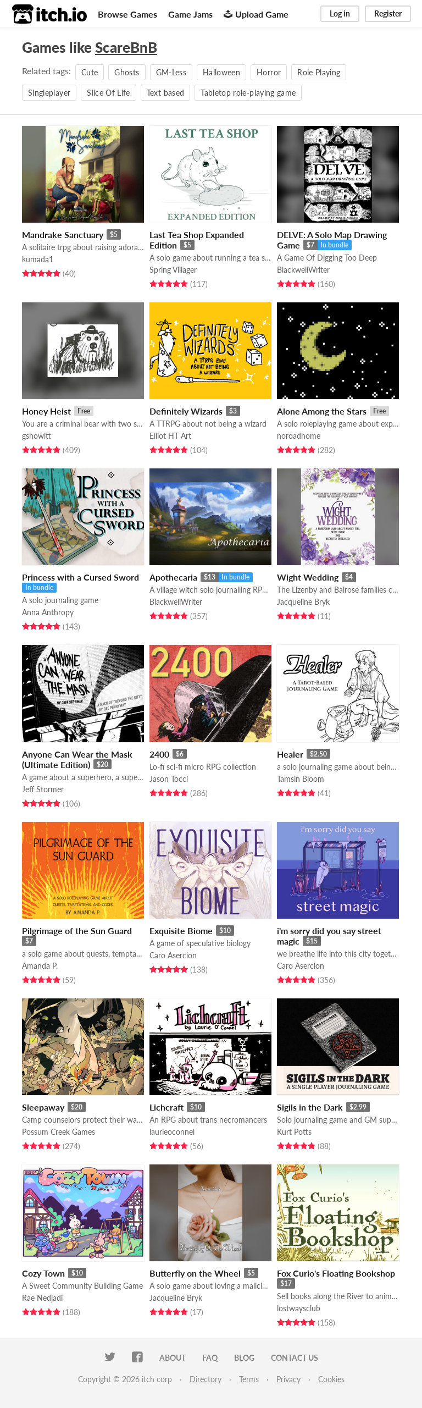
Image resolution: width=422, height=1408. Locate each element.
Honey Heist (46, 411)
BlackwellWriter (303, 269)
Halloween (221, 72)
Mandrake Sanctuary (62, 234)
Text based (166, 92)
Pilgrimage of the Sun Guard (77, 930)
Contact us (294, 1357)
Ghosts (126, 72)
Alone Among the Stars (322, 411)
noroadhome (298, 435)
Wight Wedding (307, 577)
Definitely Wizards (186, 411)
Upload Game (256, 14)
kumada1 (37, 259)
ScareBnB (126, 47)
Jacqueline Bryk (303, 601)
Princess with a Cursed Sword (80, 577)
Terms (249, 1379)
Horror (269, 72)
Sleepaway (43, 1107)
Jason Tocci (168, 778)
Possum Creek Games (58, 1131)
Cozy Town (43, 1273)
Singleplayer (49, 92)
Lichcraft (166, 1107)
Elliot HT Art (170, 435)
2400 (159, 754)
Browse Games (127, 14)
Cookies (331, 1379)
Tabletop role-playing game (248, 92)
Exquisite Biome (181, 930)
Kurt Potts (294, 1131)
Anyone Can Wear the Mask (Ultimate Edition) (77, 759)
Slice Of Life (108, 92)
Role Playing (318, 72)
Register (388, 13)
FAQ (210, 1357)
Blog (244, 1357)
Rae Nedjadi (42, 1297)
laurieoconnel (172, 1131)
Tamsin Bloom (300, 778)
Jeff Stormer (43, 789)
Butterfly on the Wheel (195, 1273)
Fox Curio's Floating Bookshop (336, 1273)
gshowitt (36, 435)
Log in (340, 13)
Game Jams (190, 14)
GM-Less (171, 72)
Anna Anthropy (48, 612)
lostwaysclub (298, 1308)
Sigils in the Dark (310, 1107)
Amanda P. (40, 965)
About (172, 1357)
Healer (290, 754)
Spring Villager (173, 269)
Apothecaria (173, 577)
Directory (205, 1379)
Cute (89, 72)
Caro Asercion (173, 955)
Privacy (288, 1379)
